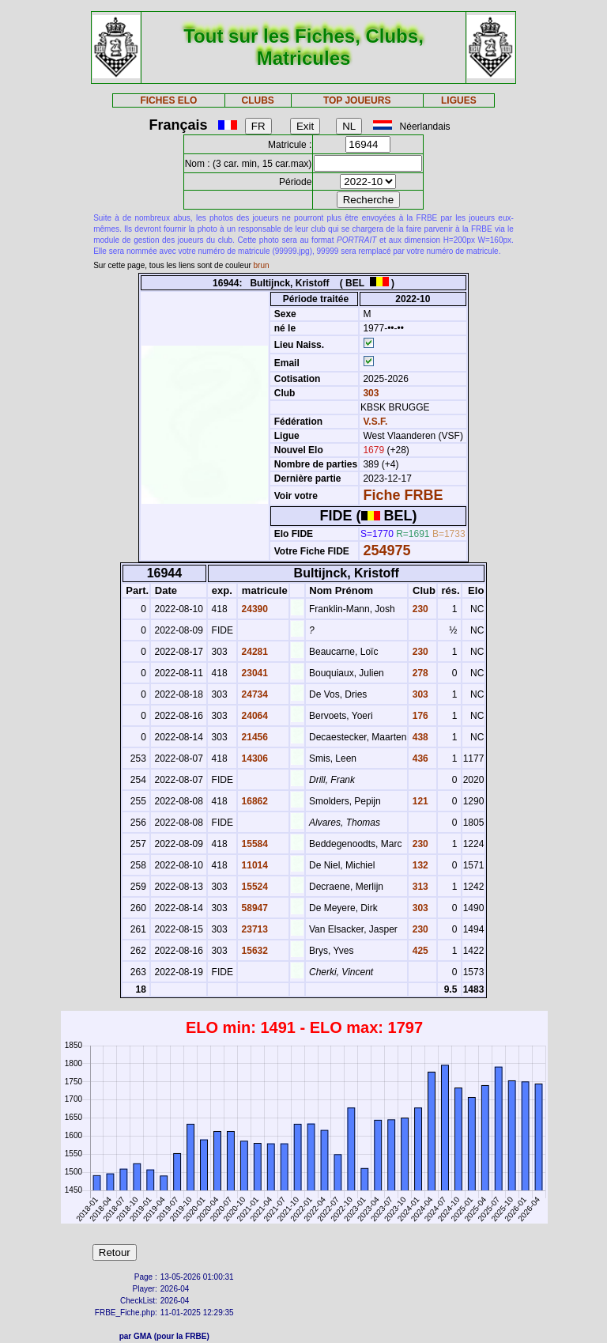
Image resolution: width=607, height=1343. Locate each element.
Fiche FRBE (403, 495)
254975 (386, 550)
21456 (253, 737)
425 (418, 950)
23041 (253, 673)
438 (418, 737)
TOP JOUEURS (357, 100)
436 (418, 758)
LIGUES (459, 100)
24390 (253, 609)
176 (418, 715)
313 (418, 886)
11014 (253, 865)
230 (418, 609)
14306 (253, 758)
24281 (253, 651)
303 (369, 393)
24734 (253, 694)
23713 (253, 929)
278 (418, 673)
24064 (253, 715)
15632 (253, 950)
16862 (253, 801)
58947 (253, 908)
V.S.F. (375, 421)
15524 (253, 886)
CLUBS (257, 100)
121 (418, 801)
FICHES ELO (168, 100)
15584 (253, 843)
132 (418, 865)
